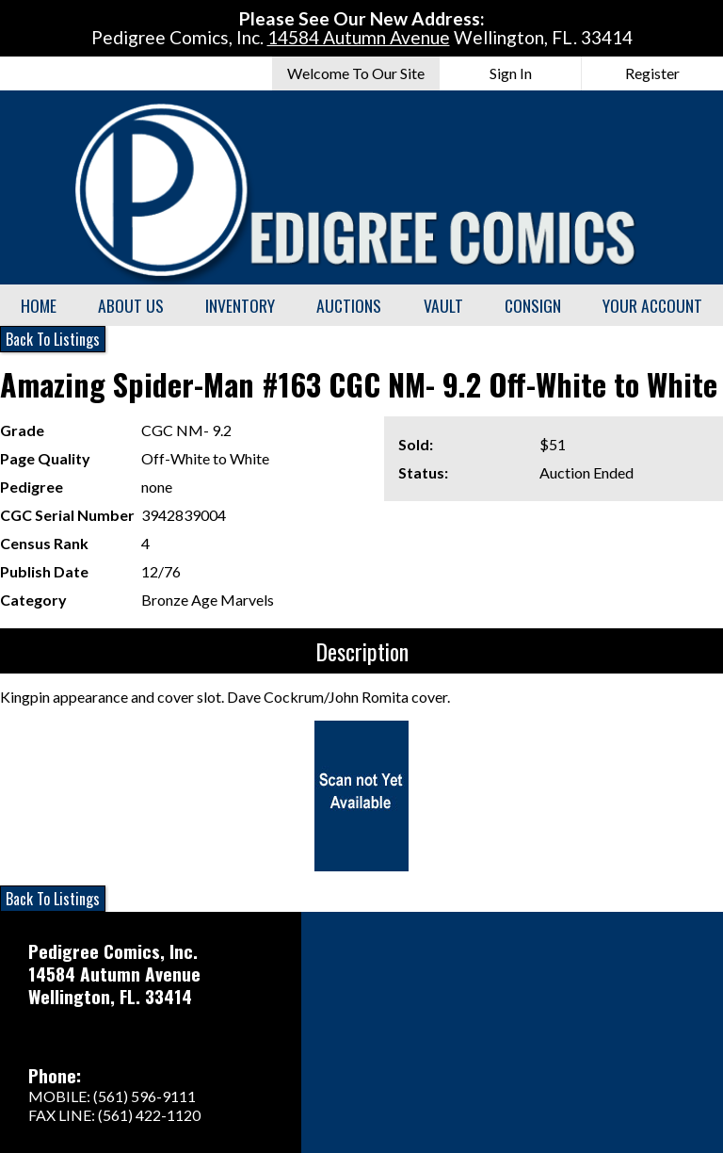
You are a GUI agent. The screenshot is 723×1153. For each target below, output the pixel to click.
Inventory (240, 305)
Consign (533, 305)
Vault (443, 305)
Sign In (511, 73)
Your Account (652, 305)
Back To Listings (53, 339)
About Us (131, 305)
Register (652, 73)
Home (38, 305)
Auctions (348, 305)
